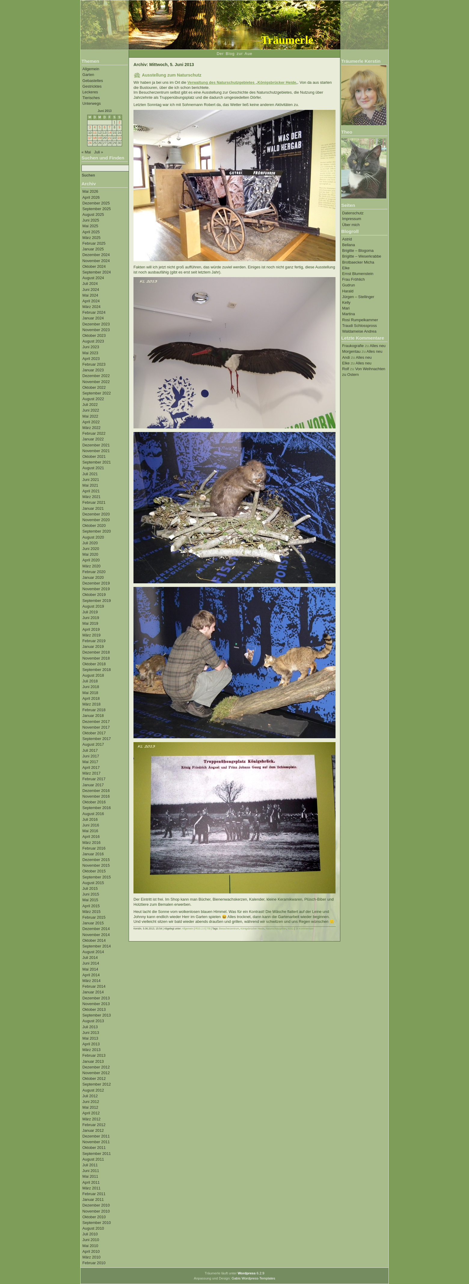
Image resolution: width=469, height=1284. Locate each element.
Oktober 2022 (94, 387)
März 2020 (91, 566)
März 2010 (91, 1257)
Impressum (351, 218)
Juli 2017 (90, 750)
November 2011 (96, 1142)
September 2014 (96, 946)
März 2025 (91, 237)
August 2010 (93, 1228)
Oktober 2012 (94, 1078)
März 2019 (91, 635)
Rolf (345, 369)
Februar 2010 (94, 1263)
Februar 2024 (94, 312)
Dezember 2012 (96, 1067)
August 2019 (93, 606)
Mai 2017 (90, 762)
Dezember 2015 (96, 859)
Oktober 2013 (94, 1009)
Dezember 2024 (96, 254)
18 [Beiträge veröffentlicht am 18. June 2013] (95, 138)
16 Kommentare (305, 928)
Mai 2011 (90, 1176)
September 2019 (96, 600)
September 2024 (96, 272)
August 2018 (93, 675)
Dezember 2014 (96, 928)
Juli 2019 (90, 612)
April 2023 (91, 358)
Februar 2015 (94, 917)
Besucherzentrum (229, 928)
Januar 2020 (93, 577)
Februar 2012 (94, 1124)
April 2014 (91, 975)
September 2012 (96, 1084)
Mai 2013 (90, 1038)
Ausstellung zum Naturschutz (171, 75)
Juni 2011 (90, 1170)
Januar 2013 (93, 1061)
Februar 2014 (94, 986)
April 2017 (91, 767)
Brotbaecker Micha (358, 262)
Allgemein (90, 69)
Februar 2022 (94, 433)
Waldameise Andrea (359, 331)
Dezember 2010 (96, 1205)
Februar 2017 (94, 779)
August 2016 (93, 813)
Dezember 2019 (96, 583)
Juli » (98, 152)
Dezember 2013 (96, 998)
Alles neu (378, 345)
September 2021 (96, 462)
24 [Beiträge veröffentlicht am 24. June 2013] (89, 143)
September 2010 (96, 1222)
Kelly (346, 302)
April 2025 (91, 232)
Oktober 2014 (94, 940)
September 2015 (96, 877)
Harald (348, 291)
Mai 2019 (90, 623)
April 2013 (91, 1044)
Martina (348, 314)
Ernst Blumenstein (357, 273)
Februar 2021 (94, 502)
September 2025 (96, 209)
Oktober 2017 (94, 733)
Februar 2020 (94, 571)
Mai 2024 (90, 295)
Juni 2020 (90, 548)
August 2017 (93, 744)
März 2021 (91, 496)
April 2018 (91, 698)
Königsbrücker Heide (252, 928)
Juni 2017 (90, 756)
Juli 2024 (90, 283)
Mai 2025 (90, 226)
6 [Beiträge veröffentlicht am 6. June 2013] (105, 127)
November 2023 (96, 330)
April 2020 (91, 560)
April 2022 (91, 422)
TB (208, 928)
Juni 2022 (90, 410)
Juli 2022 (90, 404)
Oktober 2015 (94, 871)
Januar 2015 (93, 923)
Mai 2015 (90, 900)
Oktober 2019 (94, 594)
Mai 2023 (90, 353)
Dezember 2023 (96, 324)
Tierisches (91, 97)
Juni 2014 (90, 963)
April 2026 (91, 197)
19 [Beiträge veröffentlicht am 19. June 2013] (99, 138)
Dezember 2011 (96, 1136)
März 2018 (91, 704)
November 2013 (96, 1004)
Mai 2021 (90, 485)
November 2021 (96, 451)
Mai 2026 (90, 191)
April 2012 (91, 1113)
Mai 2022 (90, 416)
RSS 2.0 (200, 928)
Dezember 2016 (96, 790)
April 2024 (91, 301)
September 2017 (96, 738)
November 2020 (96, 520)
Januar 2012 (93, 1130)
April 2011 (91, 1182)
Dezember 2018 (96, 652)
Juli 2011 (90, 1165)
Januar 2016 (93, 854)
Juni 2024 (90, 289)
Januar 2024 (93, 318)
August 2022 (93, 399)
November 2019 (96, 589)
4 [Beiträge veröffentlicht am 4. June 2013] (95, 127)
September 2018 (96, 669)
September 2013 (96, 1015)
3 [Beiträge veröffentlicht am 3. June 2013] (90, 127)
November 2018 (96, 658)
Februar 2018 (94, 710)
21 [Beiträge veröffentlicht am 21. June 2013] (109, 138)
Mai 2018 (90, 692)
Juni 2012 (90, 1101)
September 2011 (96, 1153)
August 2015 (93, 883)
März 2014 (91, 980)
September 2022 (96, 393)
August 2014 (93, 952)
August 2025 (93, 214)
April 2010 (91, 1251)
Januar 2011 (93, 1199)
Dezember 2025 (96, 203)
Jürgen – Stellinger (358, 297)
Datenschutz (352, 213)
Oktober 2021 (94, 456)
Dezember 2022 (96, 375)
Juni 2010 (90, 1239)
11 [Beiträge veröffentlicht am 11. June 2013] (95, 132)
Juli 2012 (90, 1096)
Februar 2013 (94, 1055)
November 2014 (96, 934)
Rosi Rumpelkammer (360, 320)
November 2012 (96, 1073)
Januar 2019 (93, 646)
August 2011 (93, 1159)
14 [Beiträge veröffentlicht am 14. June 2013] (109, 132)
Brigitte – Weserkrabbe (361, 256)
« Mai (86, 152)
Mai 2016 (90, 831)
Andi (346, 357)
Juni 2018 (90, 686)
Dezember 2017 (96, 721)
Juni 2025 (90, 220)
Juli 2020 (90, 543)
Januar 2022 (93, 439)
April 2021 (91, 491)
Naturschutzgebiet (276, 928)
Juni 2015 (90, 894)
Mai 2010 (90, 1245)
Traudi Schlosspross (359, 325)
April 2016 (91, 836)
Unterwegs (91, 103)
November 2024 (96, 260)
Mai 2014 (90, 969)
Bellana (348, 245)
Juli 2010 (90, 1234)
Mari (346, 308)
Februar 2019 (94, 641)
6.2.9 (251, 1273)
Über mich (351, 224)
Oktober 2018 (94, 664)
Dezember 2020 (96, 514)
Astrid (347, 239)
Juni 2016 (90, 825)
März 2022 (91, 427)
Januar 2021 (93, 508)
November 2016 (96, 796)
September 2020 (96, 531)
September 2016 (96, 807)
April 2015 (91, 906)
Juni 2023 (90, 347)
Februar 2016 (94, 848)
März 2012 (91, 1119)
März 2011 (91, 1188)
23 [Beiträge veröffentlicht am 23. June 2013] (119, 138)
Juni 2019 (90, 617)
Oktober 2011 (94, 1147)
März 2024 (91, 306)
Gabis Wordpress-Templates (253, 1278)
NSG (290, 928)
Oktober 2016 (94, 802)
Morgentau (351, 351)
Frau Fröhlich (353, 279)
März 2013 (91, 1049)
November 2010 (96, 1211)
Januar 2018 (93, 715)
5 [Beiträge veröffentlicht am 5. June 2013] (100, 127)
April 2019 (91, 629)
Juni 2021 (90, 479)
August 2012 (93, 1090)
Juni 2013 (90, 1032)
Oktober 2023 (94, 335)
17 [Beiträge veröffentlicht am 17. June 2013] (89, 138)
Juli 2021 (90, 474)
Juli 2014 (90, 957)
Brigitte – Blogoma (358, 250)
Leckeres (90, 92)
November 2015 (96, 865)
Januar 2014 (93, 992)
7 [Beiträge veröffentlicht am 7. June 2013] (110, 127)
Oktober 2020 (94, 525)
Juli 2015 (90, 888)
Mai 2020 (90, 554)
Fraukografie (353, 345)
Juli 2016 (90, 819)
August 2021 (93, 468)
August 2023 (93, 341)
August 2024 (93, 278)
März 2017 (91, 773)
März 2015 (91, 911)
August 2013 (93, 1021)
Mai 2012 (90, 1107)
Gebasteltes (92, 80)
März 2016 (91, 842)
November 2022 (96, 381)
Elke (346, 268)
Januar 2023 (93, 370)
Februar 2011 (94, 1194)
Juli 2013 (90, 1027)
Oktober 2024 (94, 266)
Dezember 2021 (96, 445)
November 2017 (96, 727)
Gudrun (348, 285)
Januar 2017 (93, 785)
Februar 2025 (94, 243)
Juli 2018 (90, 681)
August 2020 (93, 537)
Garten (88, 74)
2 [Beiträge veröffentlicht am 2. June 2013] (119, 122)
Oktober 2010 (94, 1217)
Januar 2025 (93, 249)
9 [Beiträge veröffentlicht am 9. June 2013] (119, 127)
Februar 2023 (94, 364)
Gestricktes (92, 86)
